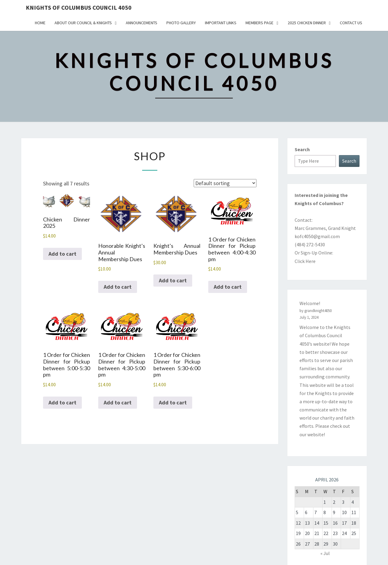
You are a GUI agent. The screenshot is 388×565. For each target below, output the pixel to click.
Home (40, 22)
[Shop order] (225, 183)
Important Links (220, 22)
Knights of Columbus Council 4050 (79, 7)
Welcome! (309, 303)
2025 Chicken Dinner (307, 22)
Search (302, 149)
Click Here (305, 261)
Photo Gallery (181, 22)
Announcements (141, 22)
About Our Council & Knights (83, 22)
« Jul (325, 553)
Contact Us (351, 22)
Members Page (259, 22)
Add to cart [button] (62, 253)
